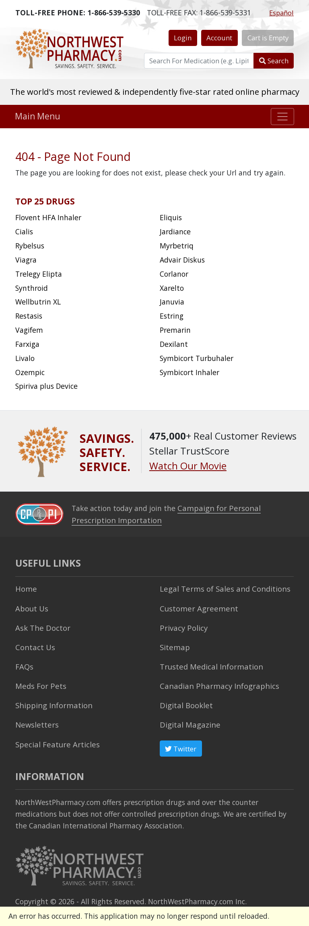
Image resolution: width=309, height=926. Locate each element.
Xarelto (172, 288)
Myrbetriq (177, 245)
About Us (30, 606)
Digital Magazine (188, 719)
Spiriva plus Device (46, 386)
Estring (171, 316)
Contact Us (33, 644)
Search (273, 60)
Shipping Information (51, 701)
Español (281, 12)
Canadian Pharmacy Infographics (215, 682)
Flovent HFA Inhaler (48, 217)
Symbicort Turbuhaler (196, 358)
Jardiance (175, 231)
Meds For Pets (38, 682)
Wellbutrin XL (38, 302)
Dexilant (174, 344)
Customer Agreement (196, 606)
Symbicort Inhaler (189, 372)
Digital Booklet (185, 701)
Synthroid (31, 288)
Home (25, 587)
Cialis (24, 231)
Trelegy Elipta (38, 274)
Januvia (172, 302)
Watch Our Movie (188, 465)
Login (183, 37)
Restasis (28, 316)
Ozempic (30, 372)
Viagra (26, 260)
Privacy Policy (182, 625)
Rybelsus (29, 245)
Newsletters (35, 719)
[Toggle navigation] (283, 116)
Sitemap (174, 644)
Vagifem (29, 330)
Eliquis (171, 217)
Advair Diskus (182, 260)
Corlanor (174, 274)
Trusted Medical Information (208, 663)
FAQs (23, 663)
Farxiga (27, 344)
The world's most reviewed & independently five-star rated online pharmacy (154, 91)
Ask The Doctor (40, 625)
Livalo (25, 358)
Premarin (175, 330)
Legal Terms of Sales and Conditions (220, 587)
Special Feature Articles (54, 738)
